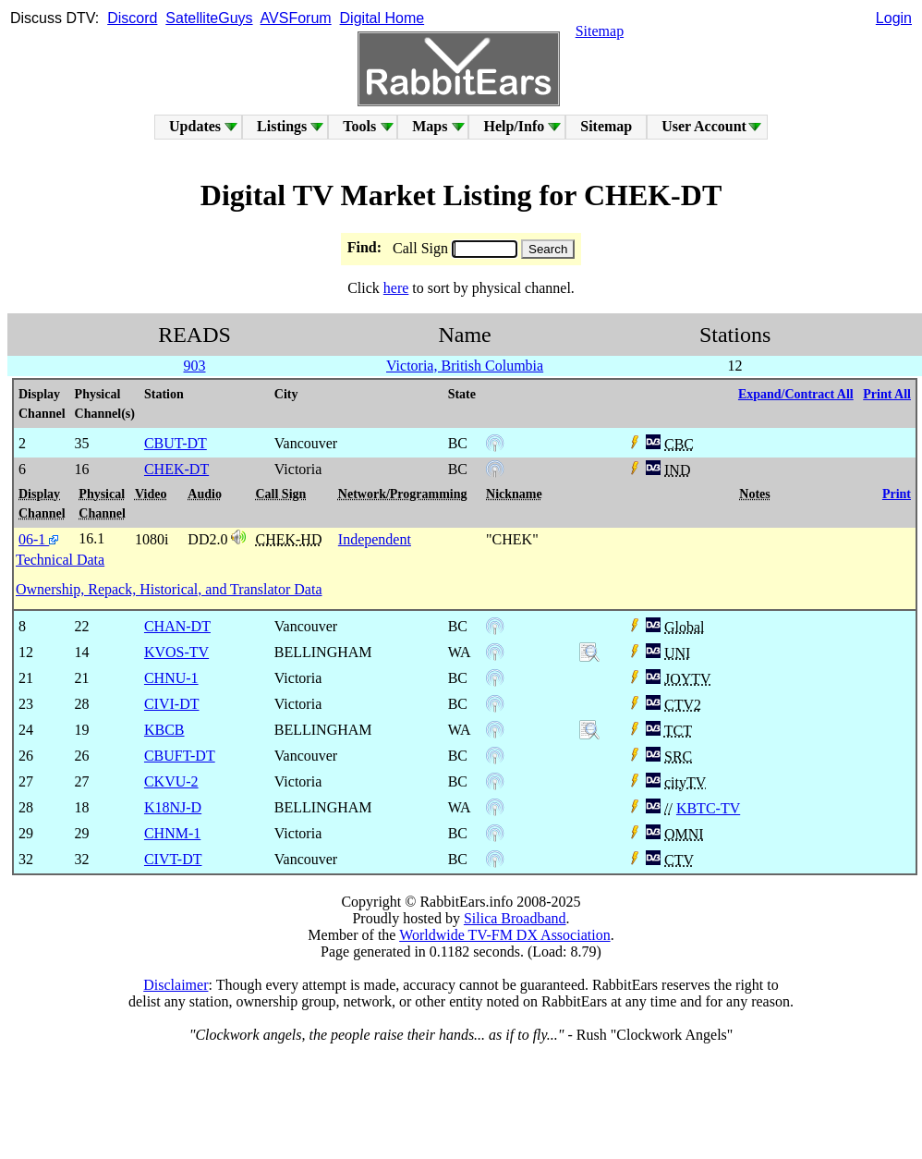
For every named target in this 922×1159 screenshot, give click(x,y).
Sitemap (600, 31)
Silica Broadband (515, 918)
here (396, 288)
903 (195, 365)
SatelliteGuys (208, 18)
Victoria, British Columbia (464, 365)
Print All (887, 394)
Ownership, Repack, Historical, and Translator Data (168, 589)
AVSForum (296, 18)
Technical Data (60, 559)
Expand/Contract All (796, 394)
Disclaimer (175, 985)
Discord (132, 18)
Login (894, 18)
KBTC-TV (708, 808)
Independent (374, 539)
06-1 (38, 539)
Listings (282, 126)
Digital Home (382, 18)
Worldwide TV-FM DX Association (505, 935)
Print (896, 494)
